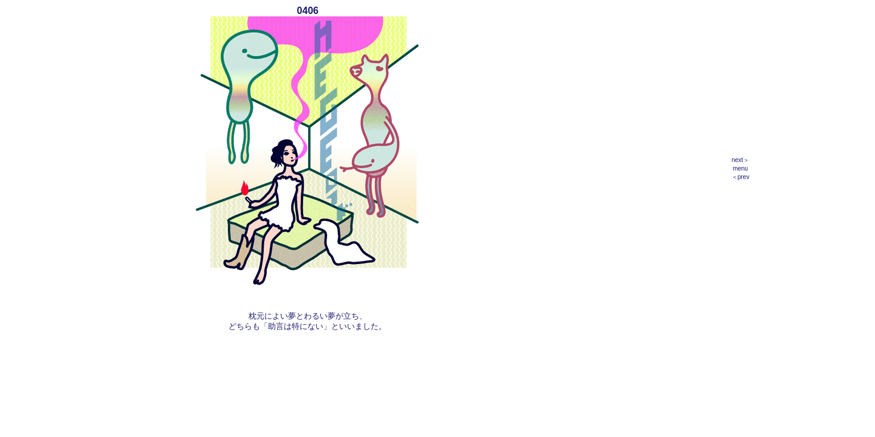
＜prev (740, 177)
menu (740, 168)
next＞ (740, 160)
